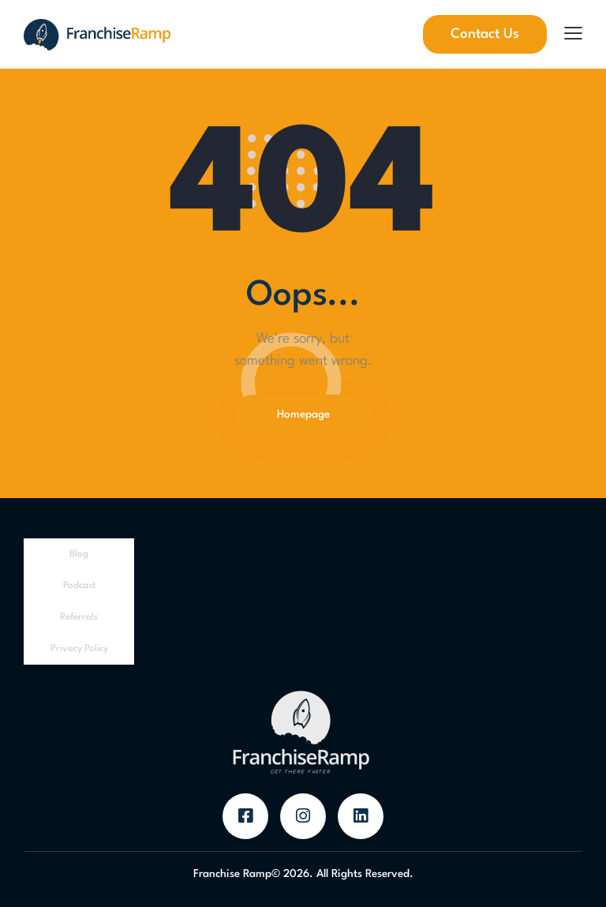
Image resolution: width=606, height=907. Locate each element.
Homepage (303, 414)
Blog (78, 554)
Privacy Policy (79, 649)
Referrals (79, 617)
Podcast (79, 585)
